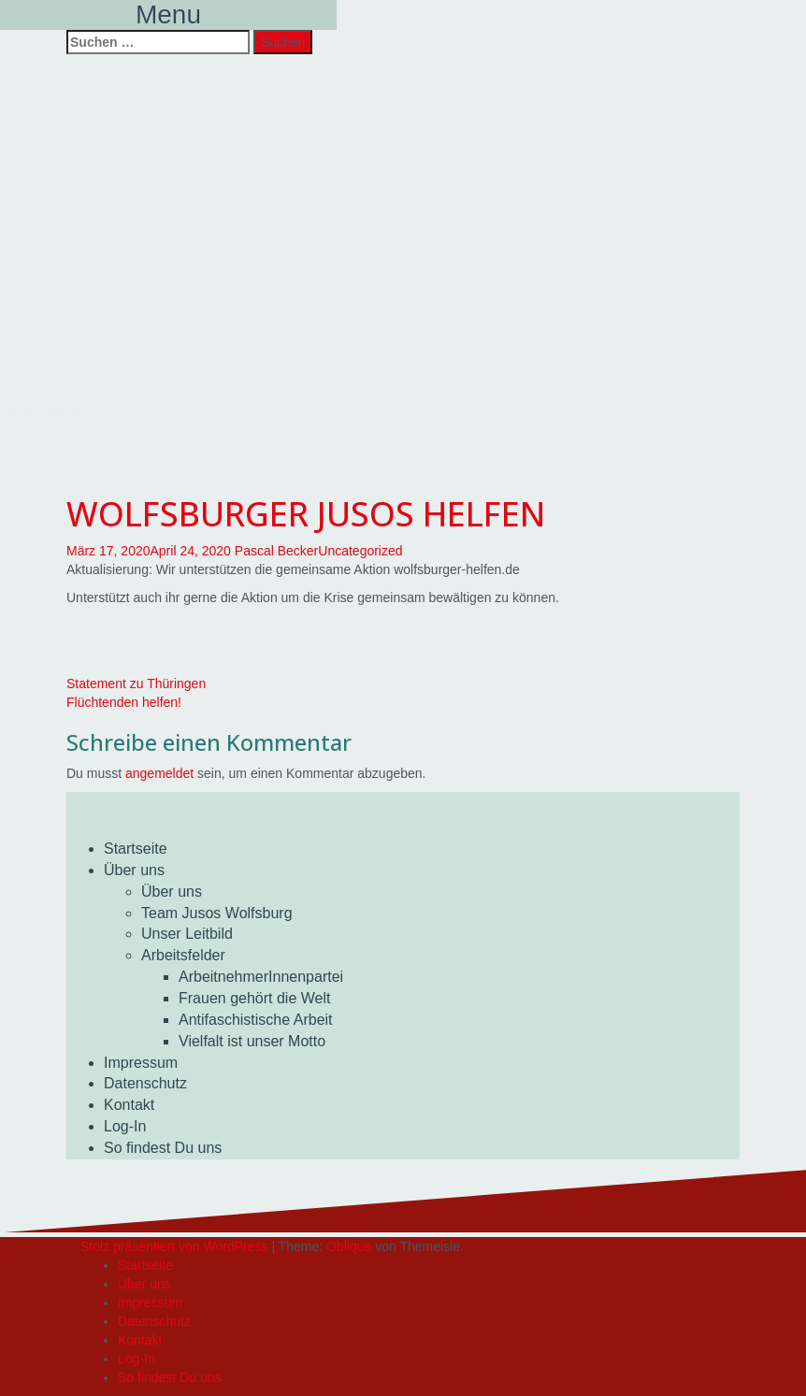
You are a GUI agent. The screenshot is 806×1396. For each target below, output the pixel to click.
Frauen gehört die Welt (254, 998)
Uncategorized (360, 550)
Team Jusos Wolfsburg (217, 913)
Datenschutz (145, 1083)
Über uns (134, 870)
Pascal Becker (276, 550)
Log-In (125, 1126)
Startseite (135, 848)
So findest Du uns (163, 1148)
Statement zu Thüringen (136, 683)
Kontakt (129, 1105)
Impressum (141, 1063)
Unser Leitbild (187, 934)
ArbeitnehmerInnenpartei (261, 977)
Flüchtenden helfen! (123, 702)
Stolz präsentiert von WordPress (174, 1246)
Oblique (348, 1246)
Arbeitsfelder (183, 955)
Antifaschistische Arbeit (256, 1020)
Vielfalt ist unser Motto (252, 1041)
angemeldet (159, 773)
